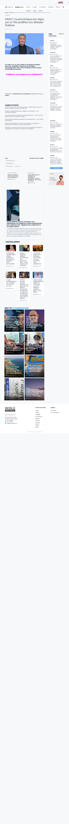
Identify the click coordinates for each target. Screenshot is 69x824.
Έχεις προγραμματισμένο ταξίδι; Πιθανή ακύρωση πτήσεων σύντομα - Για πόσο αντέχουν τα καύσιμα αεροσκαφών (34, 392)
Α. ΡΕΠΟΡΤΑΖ (52, 52)
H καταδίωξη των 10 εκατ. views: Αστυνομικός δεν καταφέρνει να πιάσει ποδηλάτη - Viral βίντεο (56, 108)
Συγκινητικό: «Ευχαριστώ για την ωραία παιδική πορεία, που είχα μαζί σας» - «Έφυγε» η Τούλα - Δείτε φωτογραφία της (56, 84)
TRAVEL (51, 65)
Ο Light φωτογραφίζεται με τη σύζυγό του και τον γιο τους (11, 283)
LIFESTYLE (58, 7)
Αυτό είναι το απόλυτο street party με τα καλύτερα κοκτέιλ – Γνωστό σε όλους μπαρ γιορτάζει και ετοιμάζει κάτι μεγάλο (24, 116)
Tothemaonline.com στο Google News (21, 93)
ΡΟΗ (52, 35)
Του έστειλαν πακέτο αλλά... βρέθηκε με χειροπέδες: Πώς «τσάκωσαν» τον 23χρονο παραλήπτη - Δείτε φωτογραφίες (56, 96)
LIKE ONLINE (52, 103)
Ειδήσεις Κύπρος (9, 166)
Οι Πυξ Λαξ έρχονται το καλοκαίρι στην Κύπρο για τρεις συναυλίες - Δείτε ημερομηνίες (37, 258)
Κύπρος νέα (17, 166)
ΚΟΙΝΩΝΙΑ (35, 7)
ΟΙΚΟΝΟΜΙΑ (50, 7)
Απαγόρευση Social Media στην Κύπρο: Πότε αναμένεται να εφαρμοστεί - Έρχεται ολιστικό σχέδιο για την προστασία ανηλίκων (22, 124)
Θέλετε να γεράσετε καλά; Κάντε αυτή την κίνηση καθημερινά (13, 176)
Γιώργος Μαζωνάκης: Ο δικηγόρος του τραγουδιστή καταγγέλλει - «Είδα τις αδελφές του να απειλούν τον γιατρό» (34, 178)
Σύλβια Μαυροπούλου (10, 160)
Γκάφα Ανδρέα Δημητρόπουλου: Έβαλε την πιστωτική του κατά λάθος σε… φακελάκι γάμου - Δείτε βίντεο (38, 286)
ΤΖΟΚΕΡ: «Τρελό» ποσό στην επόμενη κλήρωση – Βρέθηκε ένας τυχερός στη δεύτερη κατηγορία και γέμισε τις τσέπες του (23, 107)
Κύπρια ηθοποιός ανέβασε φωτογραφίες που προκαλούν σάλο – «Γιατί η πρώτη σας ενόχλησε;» (24, 120)
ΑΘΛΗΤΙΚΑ (28, 10)
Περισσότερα (56, 168)
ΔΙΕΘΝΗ (40, 10)
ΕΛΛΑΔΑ (35, 10)
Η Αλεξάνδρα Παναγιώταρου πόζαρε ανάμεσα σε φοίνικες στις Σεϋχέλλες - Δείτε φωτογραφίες (11, 258)
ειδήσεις (7, 95)
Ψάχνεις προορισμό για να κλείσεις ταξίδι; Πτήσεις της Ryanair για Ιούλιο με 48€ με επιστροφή (55, 72)
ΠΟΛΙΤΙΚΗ (28, 7)
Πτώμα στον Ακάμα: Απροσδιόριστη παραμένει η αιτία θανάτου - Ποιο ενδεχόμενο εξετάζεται (22, 111)
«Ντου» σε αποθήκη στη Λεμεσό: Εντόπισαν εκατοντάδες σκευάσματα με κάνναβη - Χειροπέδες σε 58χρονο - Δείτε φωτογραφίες (56, 59)
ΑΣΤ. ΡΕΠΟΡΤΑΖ (42, 7)
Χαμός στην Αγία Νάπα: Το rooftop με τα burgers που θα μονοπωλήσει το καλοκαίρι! (56, 125)
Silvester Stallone (9, 163)
